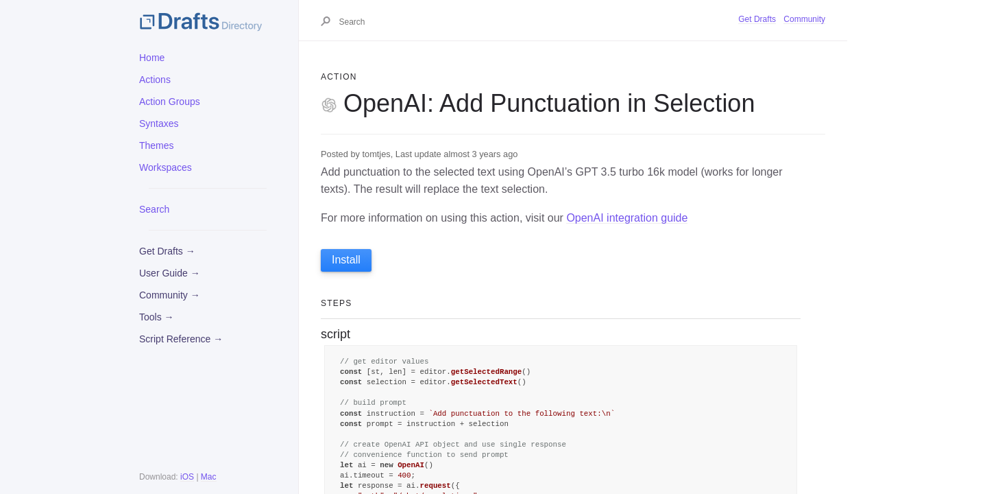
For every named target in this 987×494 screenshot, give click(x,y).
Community (804, 19)
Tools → (156, 316)
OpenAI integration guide (626, 218)
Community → (169, 295)
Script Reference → (181, 338)
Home (151, 57)
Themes (156, 145)
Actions (155, 79)
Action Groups (169, 101)
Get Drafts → (167, 251)
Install (346, 260)
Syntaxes (159, 123)
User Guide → (169, 273)
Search (154, 209)
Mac (209, 477)
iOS (187, 477)
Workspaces (165, 167)
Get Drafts (757, 19)
